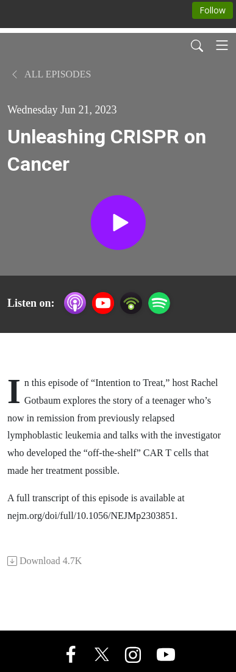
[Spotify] (159, 302)
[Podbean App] (131, 302)
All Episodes (50, 74)
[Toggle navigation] (222, 45)
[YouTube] (103, 303)
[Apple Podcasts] (75, 302)
